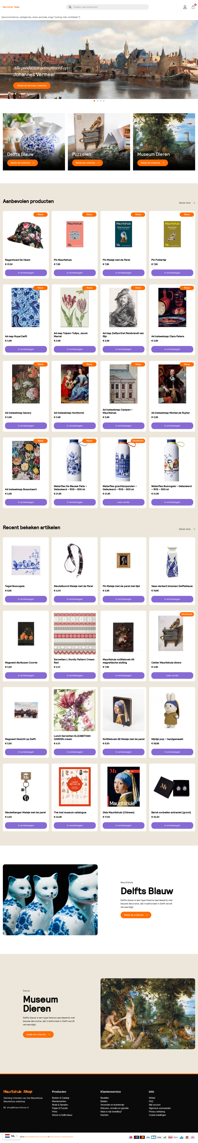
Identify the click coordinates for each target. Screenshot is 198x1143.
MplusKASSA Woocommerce (36, 1137)
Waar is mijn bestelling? (111, 1111)
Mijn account (154, 1105)
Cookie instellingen (157, 1115)
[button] (4, 59)
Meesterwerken (59, 1101)
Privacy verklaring (157, 1111)
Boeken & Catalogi (60, 1098)
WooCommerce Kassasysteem (61, 1137)
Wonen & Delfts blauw (62, 1115)
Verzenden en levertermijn (112, 1105)
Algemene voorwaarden (160, 1108)
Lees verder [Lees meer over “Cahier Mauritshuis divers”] (172, 675)
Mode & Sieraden (60, 1105)
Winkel (152, 1098)
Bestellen (105, 1098)
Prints (54, 1111)
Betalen (104, 1101)
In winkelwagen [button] (26, 272)
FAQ (151, 1101)
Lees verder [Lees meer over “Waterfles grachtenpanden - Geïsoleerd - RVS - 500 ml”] (123, 502)
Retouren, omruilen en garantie (115, 1108)
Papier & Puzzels (60, 1108)
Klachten (105, 1115)
